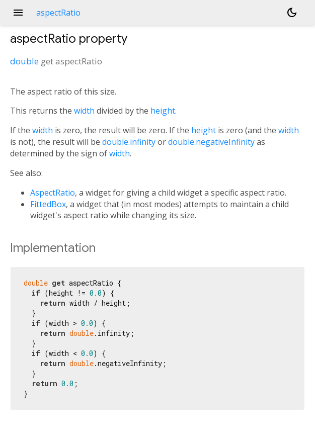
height (162, 110)
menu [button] (18, 13)
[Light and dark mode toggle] (292, 13)
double (24, 61)
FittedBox (48, 204)
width (84, 110)
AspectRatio (52, 192)
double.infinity (128, 141)
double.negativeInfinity (211, 141)
